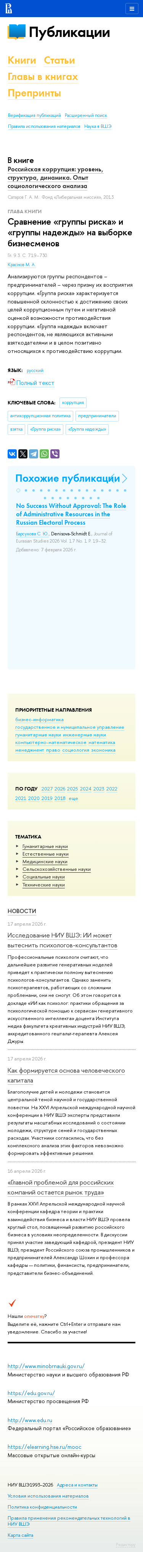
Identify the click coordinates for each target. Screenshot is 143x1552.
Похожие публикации (67, 478)
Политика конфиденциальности (42, 1507)
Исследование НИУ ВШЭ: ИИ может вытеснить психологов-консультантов (62, 940)
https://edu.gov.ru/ (31, 1393)
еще (73, 798)
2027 (47, 788)
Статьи (59, 60)
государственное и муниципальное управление (69, 726)
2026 (60, 788)
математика (101, 742)
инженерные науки (84, 734)
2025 (72, 788)
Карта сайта (20, 1535)
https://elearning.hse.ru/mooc (44, 1446)
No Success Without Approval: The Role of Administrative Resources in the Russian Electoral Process (71, 514)
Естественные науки (45, 853)
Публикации (69, 32)
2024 (86, 788)
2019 (47, 798)
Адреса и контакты (77, 1485)
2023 (98, 788)
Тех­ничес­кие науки (43, 884)
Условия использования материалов (48, 1496)
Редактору (125, 1544)
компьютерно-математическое (51, 742)
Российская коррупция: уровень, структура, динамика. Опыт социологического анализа (56, 177)
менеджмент (29, 749)
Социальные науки (43, 876)
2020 (34, 798)
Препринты (34, 92)
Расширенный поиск (86, 115)
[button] (18, 490)
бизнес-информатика (39, 719)
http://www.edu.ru (30, 1420)
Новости (22, 911)
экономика (103, 749)
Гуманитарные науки (45, 846)
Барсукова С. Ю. (32, 534)
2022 (111, 788)
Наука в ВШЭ (97, 126)
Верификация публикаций (34, 115)
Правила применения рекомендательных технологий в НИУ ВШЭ (69, 1521)
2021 (20, 798)
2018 (60, 798)
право (53, 749)
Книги (22, 60)
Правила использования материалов (44, 126)
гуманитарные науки (38, 734)
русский (35, 370)
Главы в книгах (43, 76)
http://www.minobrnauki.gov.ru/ (46, 1366)
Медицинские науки (44, 861)
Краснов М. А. (22, 265)
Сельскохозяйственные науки (56, 868)
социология (75, 749)
